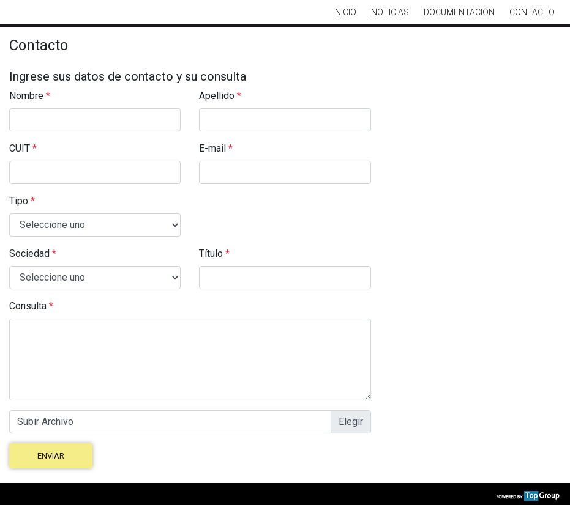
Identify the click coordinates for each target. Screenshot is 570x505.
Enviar (50, 455)
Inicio (344, 12)
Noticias (390, 12)
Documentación (459, 12)
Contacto (532, 12)
